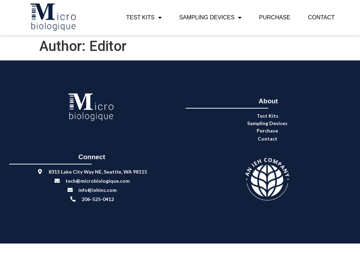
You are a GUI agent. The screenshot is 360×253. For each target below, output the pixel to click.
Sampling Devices (210, 17)
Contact (321, 17)
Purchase (274, 17)
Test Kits (144, 17)
